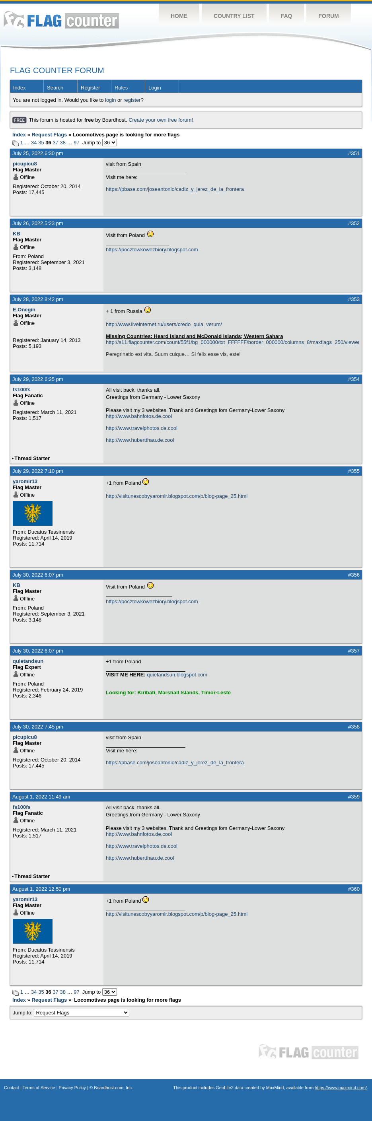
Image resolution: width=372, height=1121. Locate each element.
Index (19, 88)
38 (62, 143)
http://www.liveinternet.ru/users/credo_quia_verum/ (164, 324)
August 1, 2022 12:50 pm (41, 889)
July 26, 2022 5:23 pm (37, 223)
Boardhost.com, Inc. (113, 1087)
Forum (328, 16)
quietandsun (28, 661)
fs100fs (22, 389)
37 (55, 143)
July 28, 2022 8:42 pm (37, 299)
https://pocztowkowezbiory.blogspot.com (152, 250)
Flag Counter (61, 20)
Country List (234, 16)
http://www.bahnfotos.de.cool (139, 416)
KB (16, 234)
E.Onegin (24, 310)
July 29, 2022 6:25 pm (37, 379)
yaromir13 (25, 481)
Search (55, 88)
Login (154, 88)
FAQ (286, 16)
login (110, 100)
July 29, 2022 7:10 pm (37, 471)
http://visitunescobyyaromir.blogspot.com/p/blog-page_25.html (176, 496)
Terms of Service (39, 1087)
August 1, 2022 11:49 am (41, 797)
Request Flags (49, 135)
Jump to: (71, 1012)
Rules (121, 88)
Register (90, 88)
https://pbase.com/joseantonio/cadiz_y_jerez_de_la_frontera (175, 189)
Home (179, 16)
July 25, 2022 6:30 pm (37, 153)
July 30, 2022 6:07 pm (37, 575)
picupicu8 (25, 164)
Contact (11, 1087)
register (131, 100)
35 (41, 143)
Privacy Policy (72, 1087)
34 (34, 143)
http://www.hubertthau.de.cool (140, 440)
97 (76, 143)
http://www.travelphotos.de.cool (141, 428)
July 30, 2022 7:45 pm (37, 727)
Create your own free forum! (161, 120)
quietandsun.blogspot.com (177, 675)
